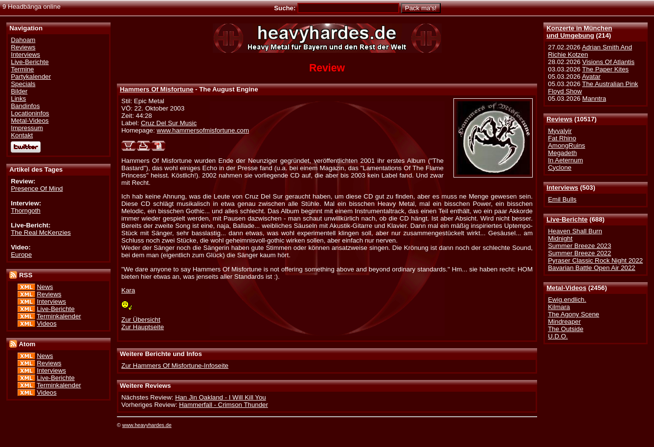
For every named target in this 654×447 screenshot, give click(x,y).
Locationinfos (30, 113)
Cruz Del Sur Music (169, 123)
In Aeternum (565, 160)
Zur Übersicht (140, 319)
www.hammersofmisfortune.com (203, 130)
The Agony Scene (573, 314)
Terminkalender (59, 316)
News (45, 287)
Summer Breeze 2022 (579, 253)
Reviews (559, 119)
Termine (22, 69)
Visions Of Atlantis (608, 62)
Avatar (591, 76)
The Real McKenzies (40, 232)
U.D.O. (558, 336)
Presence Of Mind (37, 188)
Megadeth (562, 152)
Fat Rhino (562, 138)
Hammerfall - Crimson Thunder (223, 404)
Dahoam (23, 40)
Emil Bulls (562, 199)
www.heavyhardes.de (147, 425)
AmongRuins (566, 145)
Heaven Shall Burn (575, 231)
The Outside (565, 329)
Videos (46, 323)
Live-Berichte (566, 219)
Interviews (562, 187)
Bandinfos (25, 106)
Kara (128, 290)
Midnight (560, 238)
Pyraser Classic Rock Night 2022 (595, 260)
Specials (23, 84)
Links (18, 98)
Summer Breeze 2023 (579, 245)
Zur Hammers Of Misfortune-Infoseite (174, 365)
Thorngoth (25, 210)
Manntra (594, 98)
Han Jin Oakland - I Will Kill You (220, 397)
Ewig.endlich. (567, 299)
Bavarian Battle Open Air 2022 (591, 267)
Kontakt (22, 135)
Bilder (19, 91)
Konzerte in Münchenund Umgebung (579, 31)
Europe (21, 254)
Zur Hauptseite (142, 327)
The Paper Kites (605, 69)
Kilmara (559, 307)
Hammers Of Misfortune (156, 89)
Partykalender (31, 76)
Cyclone (559, 167)
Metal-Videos (566, 287)
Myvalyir (560, 130)
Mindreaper (564, 321)
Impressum (27, 128)
